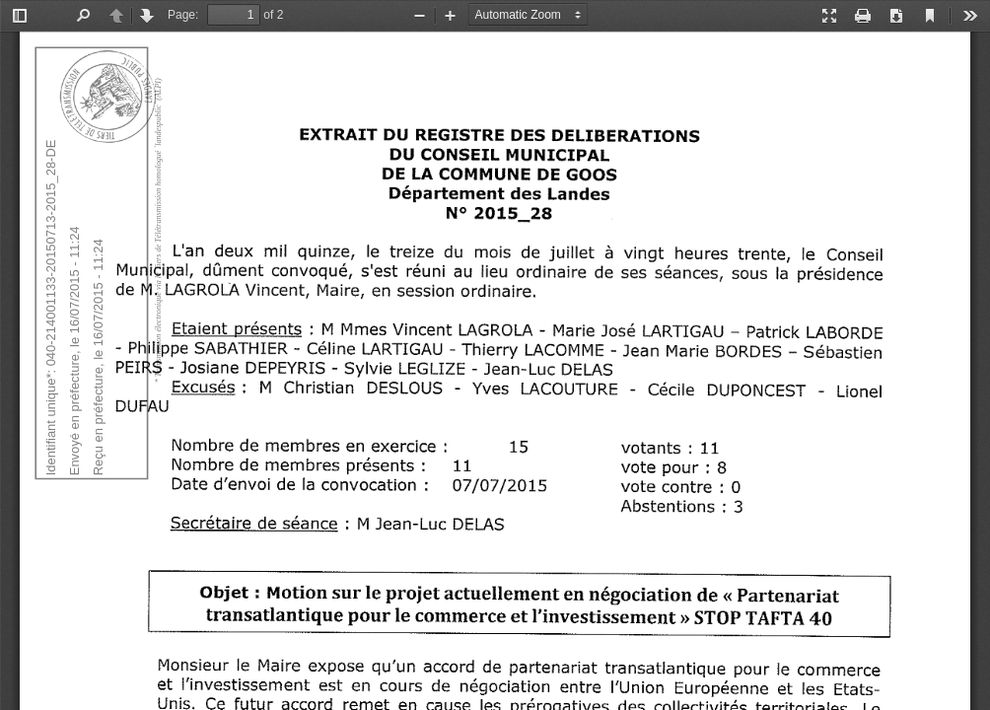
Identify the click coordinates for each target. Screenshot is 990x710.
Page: (183, 15)
